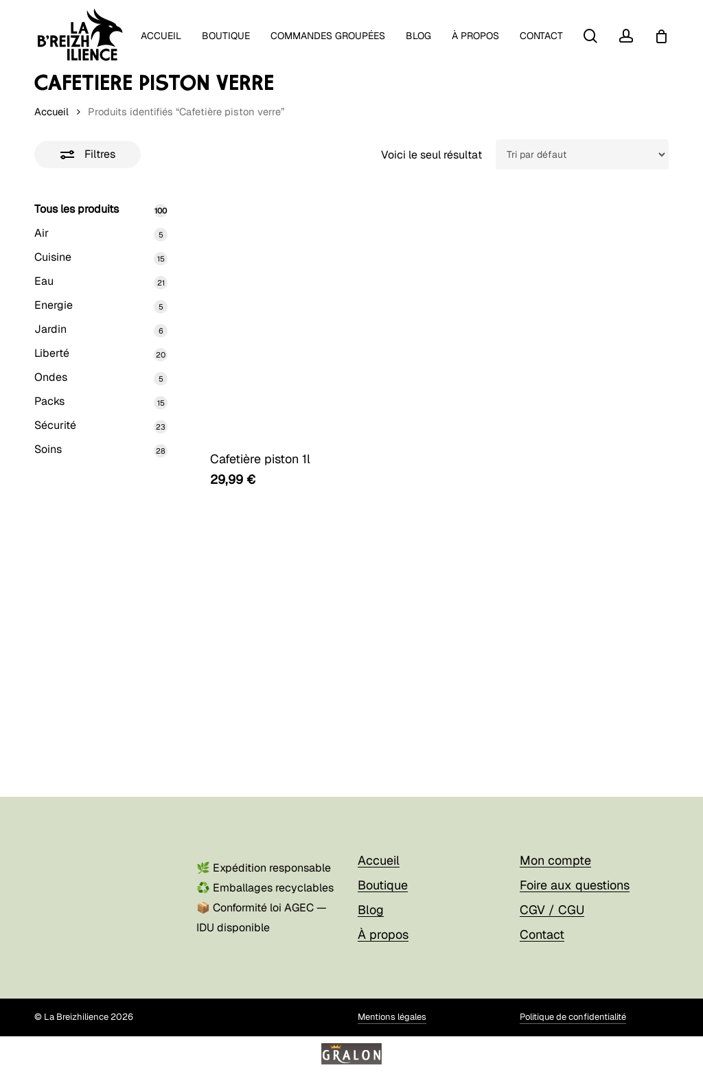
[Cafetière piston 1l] (309, 316)
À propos (383, 929)
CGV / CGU (552, 904)
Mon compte (555, 855)
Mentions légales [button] (392, 1012)
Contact (542, 929)
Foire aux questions (575, 879)
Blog (371, 904)
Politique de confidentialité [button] (573, 1012)
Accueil (51, 111)
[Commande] (582, 154)
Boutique (383, 879)
